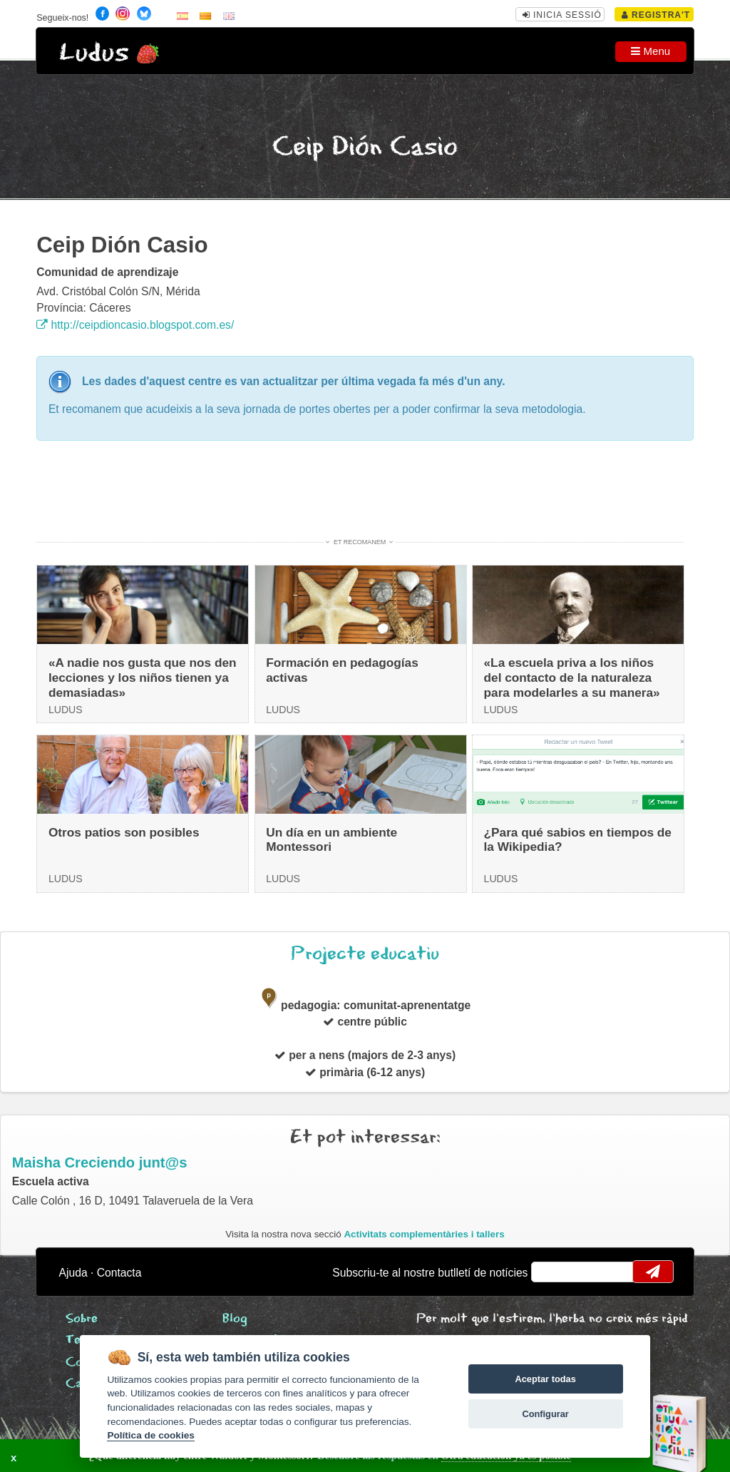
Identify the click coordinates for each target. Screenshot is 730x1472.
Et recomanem (360, 542)
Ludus (94, 53)
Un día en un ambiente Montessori (331, 839)
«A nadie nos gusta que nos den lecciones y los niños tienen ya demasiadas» (142, 677)
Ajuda (73, 1273)
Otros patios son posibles (124, 832)
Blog (234, 1319)
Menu (650, 51)
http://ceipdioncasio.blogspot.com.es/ (135, 325)
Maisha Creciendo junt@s (99, 1162)
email (551, 1271)
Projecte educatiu (365, 954)
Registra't (656, 15)
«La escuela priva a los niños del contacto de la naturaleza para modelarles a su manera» (572, 677)
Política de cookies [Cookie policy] (150, 1435)
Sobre (82, 1319)
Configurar (545, 1414)
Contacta (119, 1273)
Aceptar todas (545, 1379)
